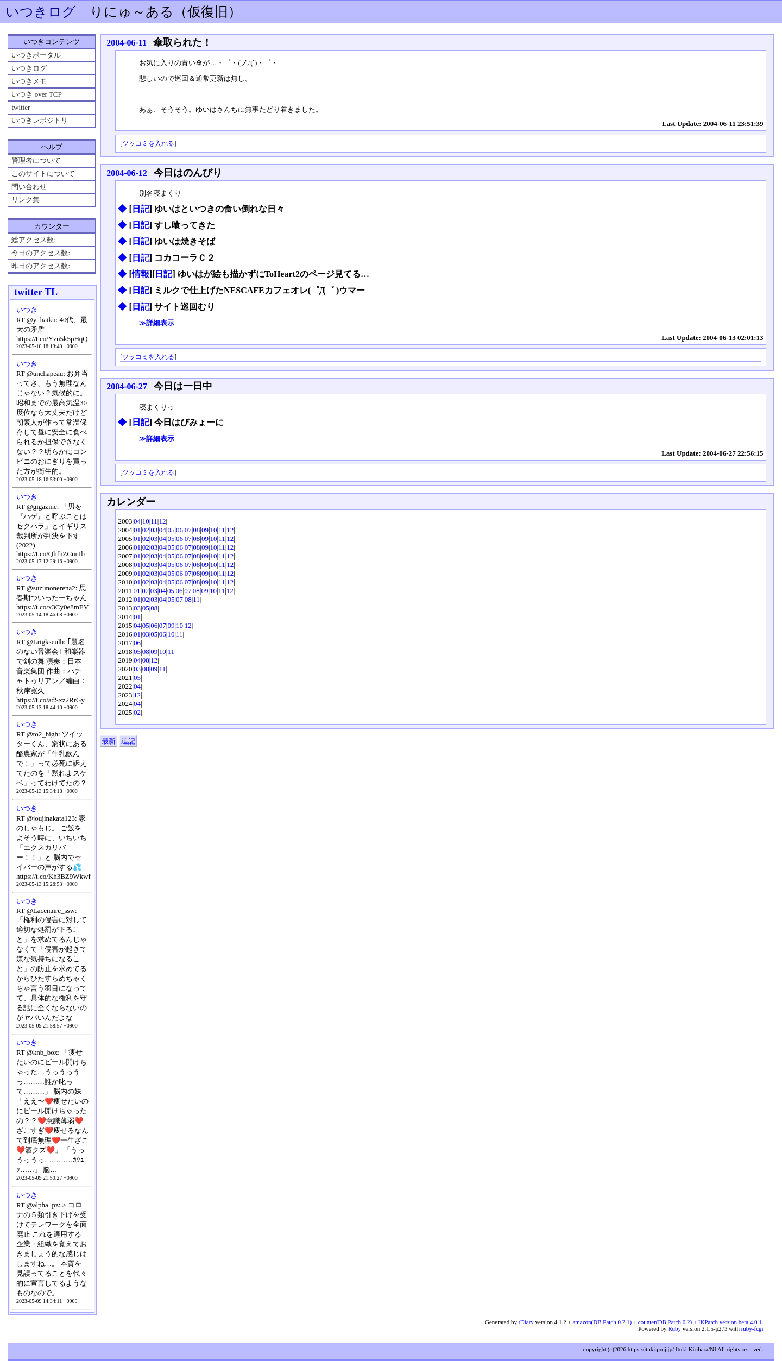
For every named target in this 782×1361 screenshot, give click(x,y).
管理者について (36, 160)
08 (196, 530)
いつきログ (40, 11)
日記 (140, 208)
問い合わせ (29, 186)
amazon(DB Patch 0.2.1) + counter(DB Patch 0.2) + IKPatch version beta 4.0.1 (666, 1322)
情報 (140, 274)
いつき (26, 310)
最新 (109, 741)
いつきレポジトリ (39, 120)
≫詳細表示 (156, 323)
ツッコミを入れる (148, 143)
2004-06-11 (126, 42)
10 (145, 521)
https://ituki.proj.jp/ (651, 1349)
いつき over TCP (36, 94)
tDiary (526, 1322)
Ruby (674, 1328)
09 (205, 530)
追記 (128, 741)
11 (153, 521)
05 (170, 530)
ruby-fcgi (752, 1328)
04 (137, 521)
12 (162, 521)
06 (179, 530)
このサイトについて (43, 173)
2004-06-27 (126, 386)
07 (188, 530)
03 (153, 530)
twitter (20, 107)
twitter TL (36, 292)
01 (137, 530)
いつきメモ (29, 81)
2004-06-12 (126, 173)
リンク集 (25, 200)
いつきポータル (36, 55)
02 (145, 530)
